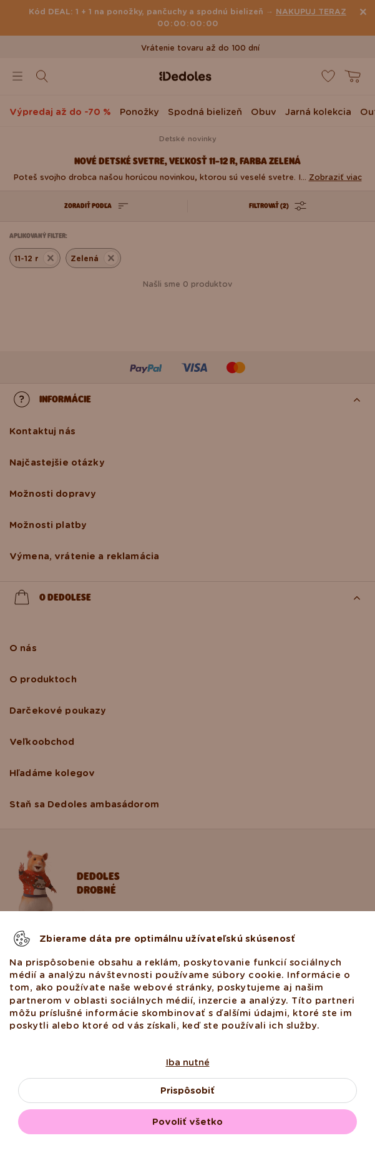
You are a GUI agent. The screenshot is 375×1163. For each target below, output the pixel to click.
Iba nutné (188, 1062)
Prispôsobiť (187, 1091)
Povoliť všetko (187, 1122)
